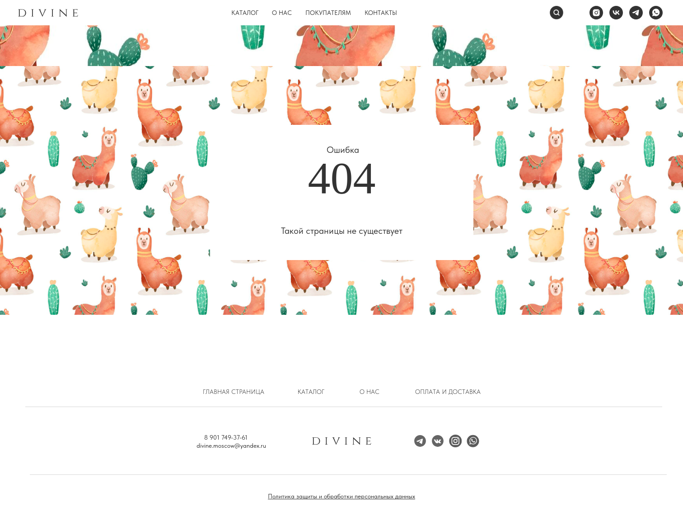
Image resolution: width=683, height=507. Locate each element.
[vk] (616, 12)
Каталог (311, 391)
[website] (576, 12)
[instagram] (596, 12)
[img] (455, 441)
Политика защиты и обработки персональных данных (341, 496)
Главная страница (233, 391)
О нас (282, 12)
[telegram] (636, 12)
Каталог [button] (244, 12)
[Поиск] (556, 12)
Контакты (381, 12)
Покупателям (328, 12)
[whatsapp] (656, 12)
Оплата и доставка (448, 391)
